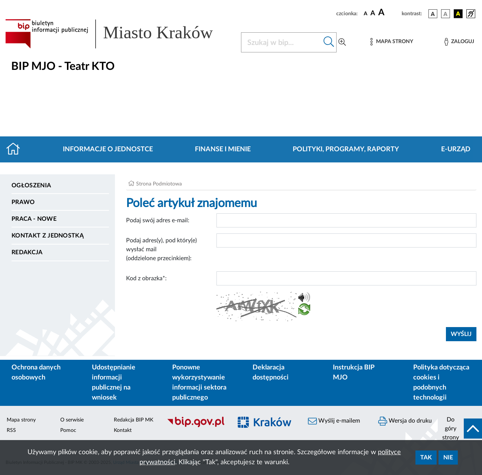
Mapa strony (21, 420)
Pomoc (68, 430)
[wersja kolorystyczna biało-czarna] (445, 13)
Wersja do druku (405, 421)
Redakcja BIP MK (133, 420)
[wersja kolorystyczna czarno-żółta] (458, 13)
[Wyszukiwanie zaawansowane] (342, 42)
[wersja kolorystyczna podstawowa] (432, 13)
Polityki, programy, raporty (346, 149)
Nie (448, 458)
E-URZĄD (455, 149)
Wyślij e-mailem (334, 421)
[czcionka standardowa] (365, 13)
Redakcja (27, 252)
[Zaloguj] (459, 42)
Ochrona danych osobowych (36, 372)
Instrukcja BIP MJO (353, 372)
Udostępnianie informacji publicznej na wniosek (113, 382)
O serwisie (72, 420)
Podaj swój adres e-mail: (157, 220)
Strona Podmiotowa (159, 184)
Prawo (23, 202)
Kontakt (123, 430)
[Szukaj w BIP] (281, 42)
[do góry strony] (460, 428)
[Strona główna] (16, 149)
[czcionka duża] (388, 12)
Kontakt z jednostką (48, 236)
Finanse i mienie (223, 149)
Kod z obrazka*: (146, 278)
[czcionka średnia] (373, 14)
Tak (426, 458)
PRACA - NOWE (34, 219)
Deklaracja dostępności (271, 372)
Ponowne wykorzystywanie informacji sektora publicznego (199, 382)
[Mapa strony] (391, 42)
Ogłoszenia (31, 185)
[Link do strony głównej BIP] (119, 33)
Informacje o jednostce (108, 149)
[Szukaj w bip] (329, 42)
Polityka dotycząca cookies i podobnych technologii (441, 382)
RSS (11, 430)
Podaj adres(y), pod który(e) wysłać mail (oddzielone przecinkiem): (161, 249)
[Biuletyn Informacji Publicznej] (195, 426)
